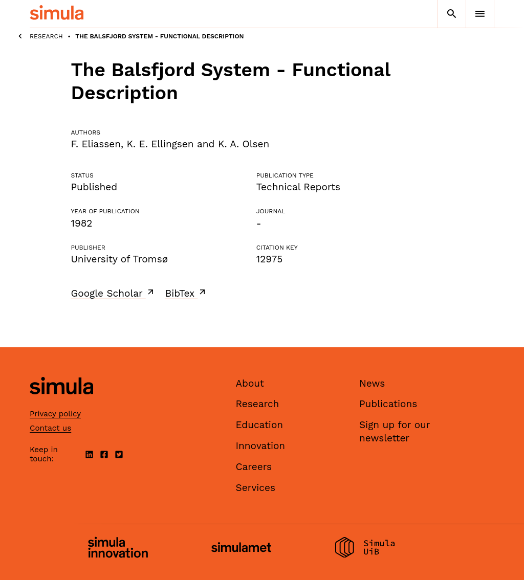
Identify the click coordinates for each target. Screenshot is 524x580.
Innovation (261, 446)
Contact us (50, 428)
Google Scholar (113, 293)
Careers (254, 467)
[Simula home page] (61, 403)
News (372, 383)
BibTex (186, 293)
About (250, 383)
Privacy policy (55, 413)
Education (259, 425)
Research (46, 36)
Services (255, 488)
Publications (388, 404)
